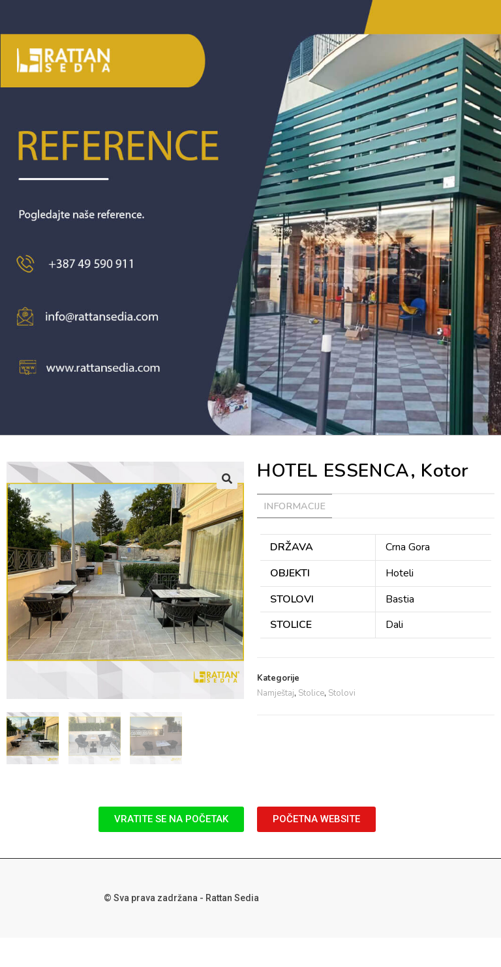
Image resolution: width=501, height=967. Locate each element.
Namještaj (275, 693)
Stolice (311, 693)
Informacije (295, 506)
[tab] (294, 506)
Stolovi (342, 693)
